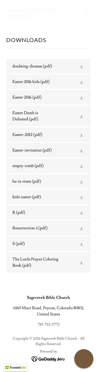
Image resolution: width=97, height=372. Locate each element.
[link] (35, 16)
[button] (85, 13)
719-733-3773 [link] (48, 324)
